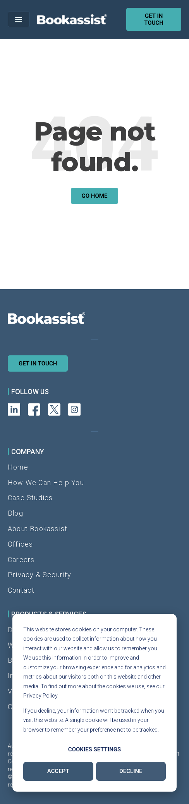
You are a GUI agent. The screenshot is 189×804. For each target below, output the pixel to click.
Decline (131, 771)
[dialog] (94, 703)
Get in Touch (38, 363)
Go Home (95, 195)
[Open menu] (18, 19)
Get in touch (153, 19)
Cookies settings (94, 749)
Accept (58, 771)
